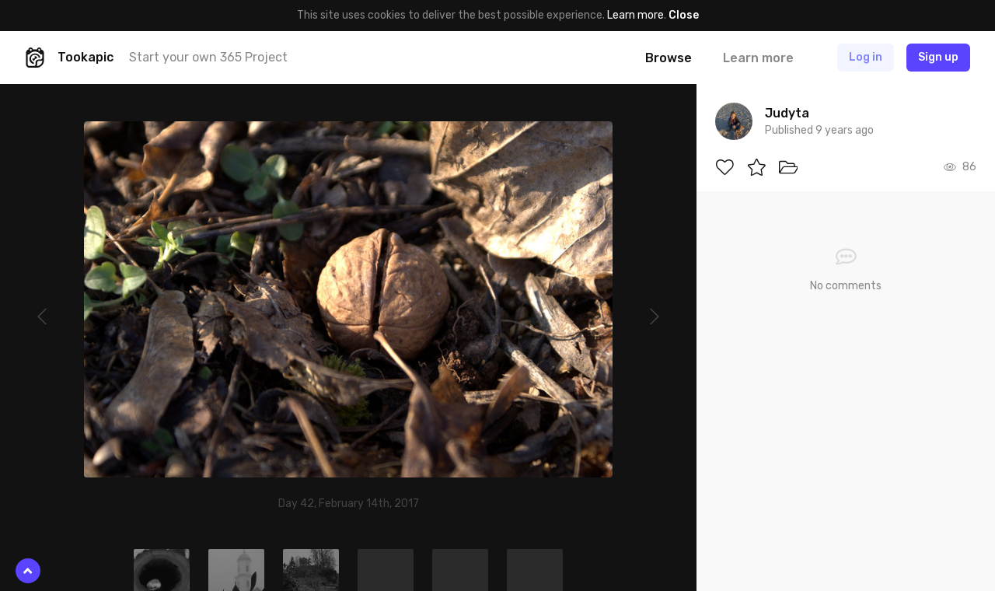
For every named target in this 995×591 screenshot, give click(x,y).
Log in (865, 57)
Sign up (938, 57)
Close (684, 15)
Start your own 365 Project (208, 57)
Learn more (635, 15)
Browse (668, 58)
